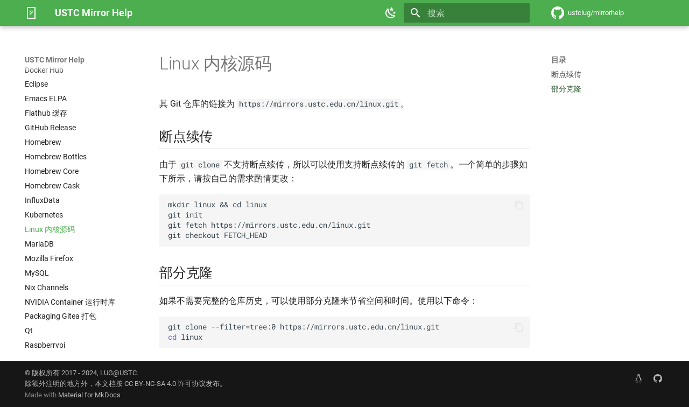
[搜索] (467, 13)
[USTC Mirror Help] (31, 13)
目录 (558, 59)
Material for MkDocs (89, 395)
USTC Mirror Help (55, 59)
